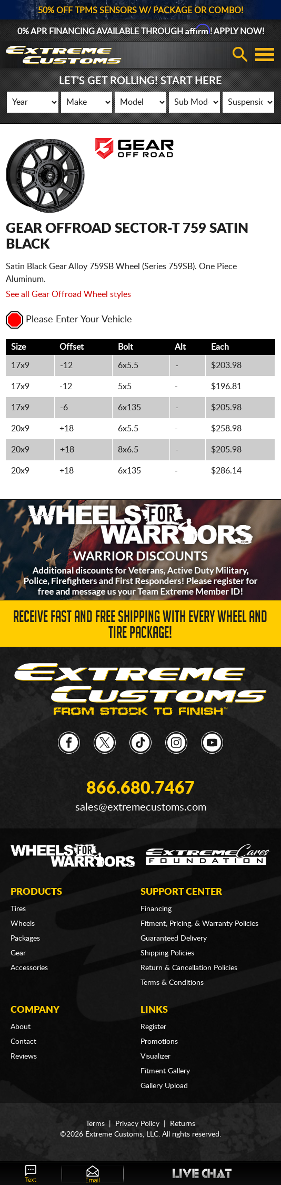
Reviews (24, 1056)
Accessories (29, 968)
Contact (23, 1041)
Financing (156, 909)
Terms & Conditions (172, 982)
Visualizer (155, 1056)
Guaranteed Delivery (173, 938)
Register (153, 1027)
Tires (18, 909)
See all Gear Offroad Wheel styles (68, 294)
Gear (18, 953)
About (21, 1027)
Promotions (159, 1041)
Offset (71, 347)
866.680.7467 (140, 788)
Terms (95, 1124)
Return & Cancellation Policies (188, 968)
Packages (25, 938)
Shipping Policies (167, 953)
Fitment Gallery (165, 1071)
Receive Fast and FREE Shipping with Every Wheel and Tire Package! (140, 626)
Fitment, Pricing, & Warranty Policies (199, 923)
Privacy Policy (137, 1124)
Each (220, 347)
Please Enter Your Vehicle (69, 319)
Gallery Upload (164, 1086)
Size (18, 347)
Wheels (23, 923)
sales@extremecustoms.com (140, 807)
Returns (182, 1124)
